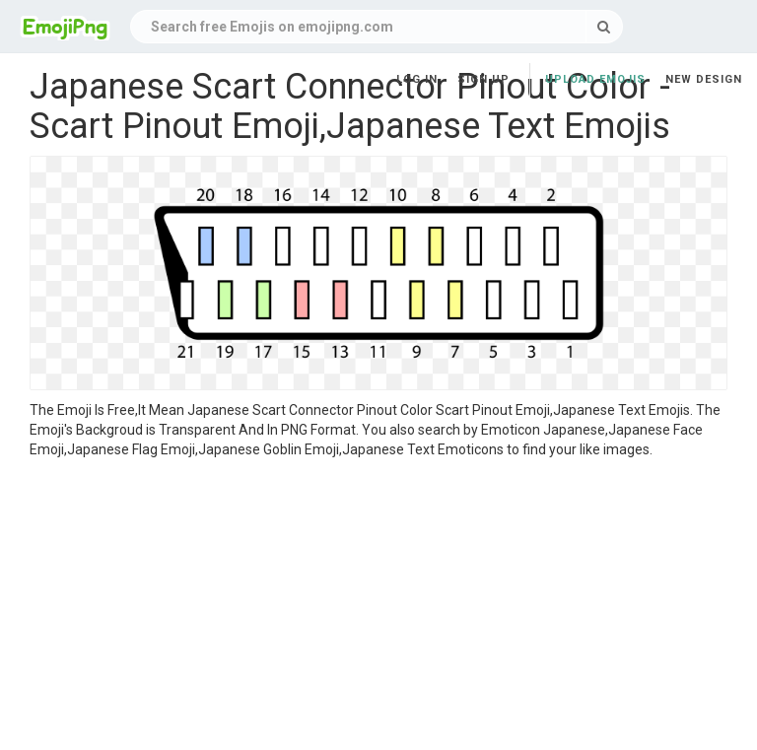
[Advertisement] (378, 607)
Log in (417, 79)
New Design (703, 79)
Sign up (483, 79)
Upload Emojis (595, 79)
